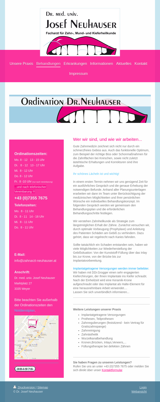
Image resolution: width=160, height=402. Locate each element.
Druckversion (24, 387)
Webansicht (139, 391)
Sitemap (42, 387)
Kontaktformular (112, 370)
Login (143, 387)
